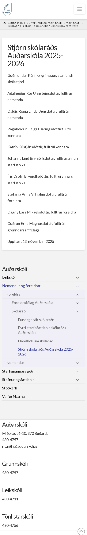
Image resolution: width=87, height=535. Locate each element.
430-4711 (10, 499)
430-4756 (10, 525)
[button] (79, 9)
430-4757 (10, 439)
